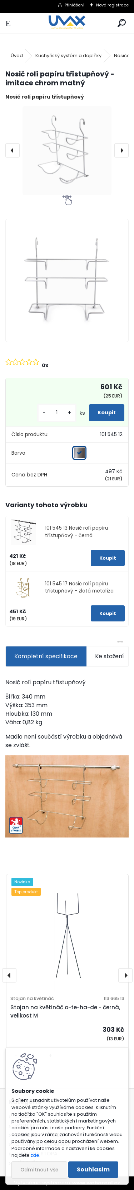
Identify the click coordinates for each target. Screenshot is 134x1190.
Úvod (17, 55)
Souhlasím (93, 1169)
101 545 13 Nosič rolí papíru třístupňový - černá (76, 532)
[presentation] (12, 150)
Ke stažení (109, 656)
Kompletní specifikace (46, 656)
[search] (122, 23)
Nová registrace (112, 5)
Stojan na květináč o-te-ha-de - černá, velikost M (65, 1011)
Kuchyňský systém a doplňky (68, 55)
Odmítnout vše (39, 1169)
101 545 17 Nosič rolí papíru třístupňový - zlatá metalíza (79, 587)
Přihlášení (74, 5)
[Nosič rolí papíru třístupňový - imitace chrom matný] (67, 150)
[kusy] (57, 412)
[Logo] (67, 23)
